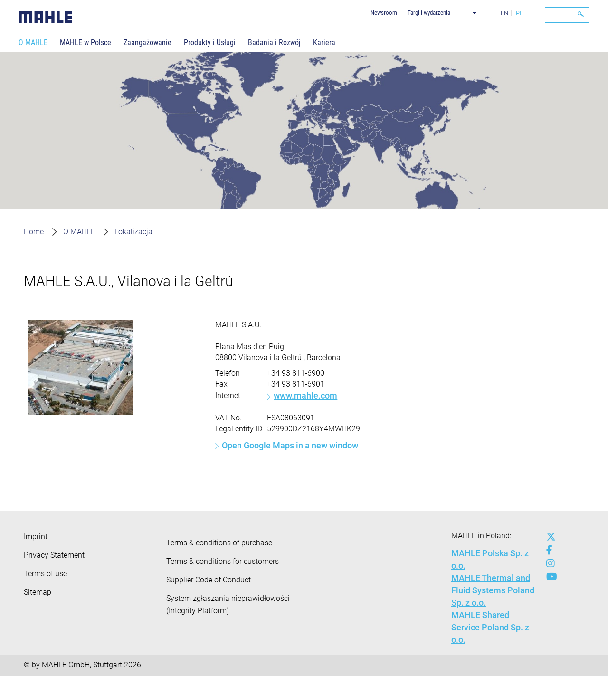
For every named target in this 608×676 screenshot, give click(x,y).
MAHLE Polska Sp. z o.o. (490, 559)
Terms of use (45, 573)
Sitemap (37, 592)
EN (504, 13)
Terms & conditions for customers (222, 561)
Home (34, 231)
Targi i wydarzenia (429, 12)
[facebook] (548, 550)
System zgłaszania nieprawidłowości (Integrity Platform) (228, 604)
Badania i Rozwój (274, 42)
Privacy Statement (54, 555)
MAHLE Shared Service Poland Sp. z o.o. (490, 627)
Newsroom (383, 12)
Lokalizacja (133, 231)
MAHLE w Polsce (85, 42)
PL (519, 13)
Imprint (36, 536)
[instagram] (548, 563)
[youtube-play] (548, 577)
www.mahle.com (305, 395)
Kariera (324, 42)
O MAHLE (33, 42)
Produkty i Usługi (210, 42)
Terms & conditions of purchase (219, 542)
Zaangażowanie (147, 42)
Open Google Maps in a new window (290, 445)
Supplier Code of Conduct (208, 579)
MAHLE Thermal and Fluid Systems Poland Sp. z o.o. (492, 590)
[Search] (567, 15)
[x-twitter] (548, 537)
